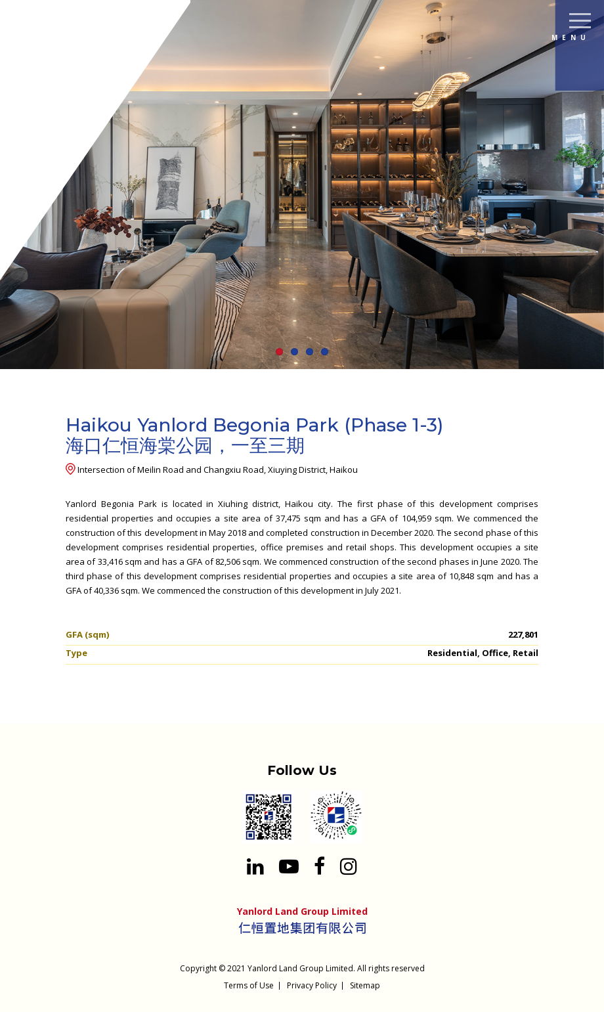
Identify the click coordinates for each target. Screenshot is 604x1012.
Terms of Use (249, 985)
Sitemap (365, 985)
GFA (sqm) (87, 634)
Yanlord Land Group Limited (300, 968)
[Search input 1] (584, 71)
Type (76, 653)
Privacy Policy (312, 985)
